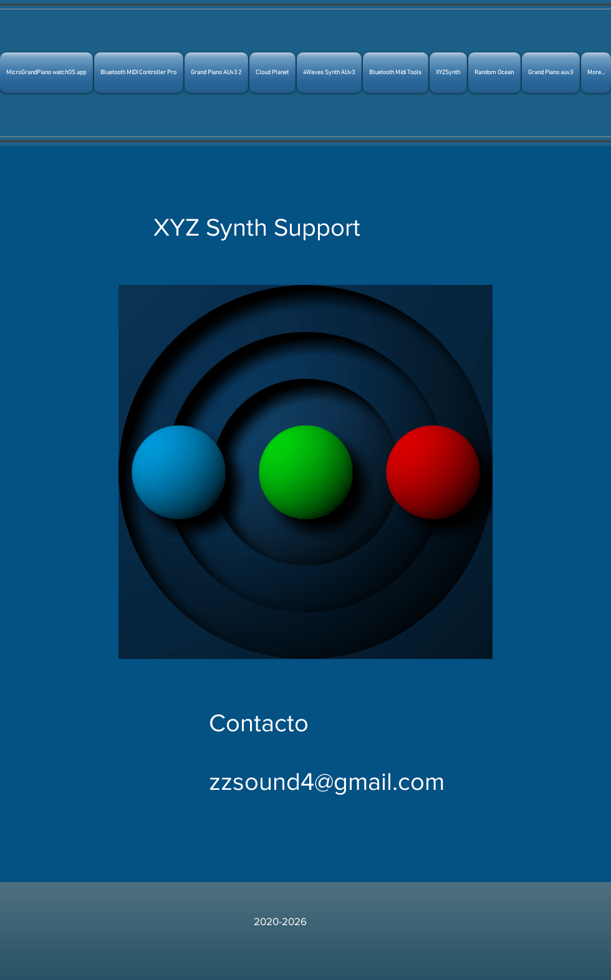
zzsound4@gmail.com (327, 781)
